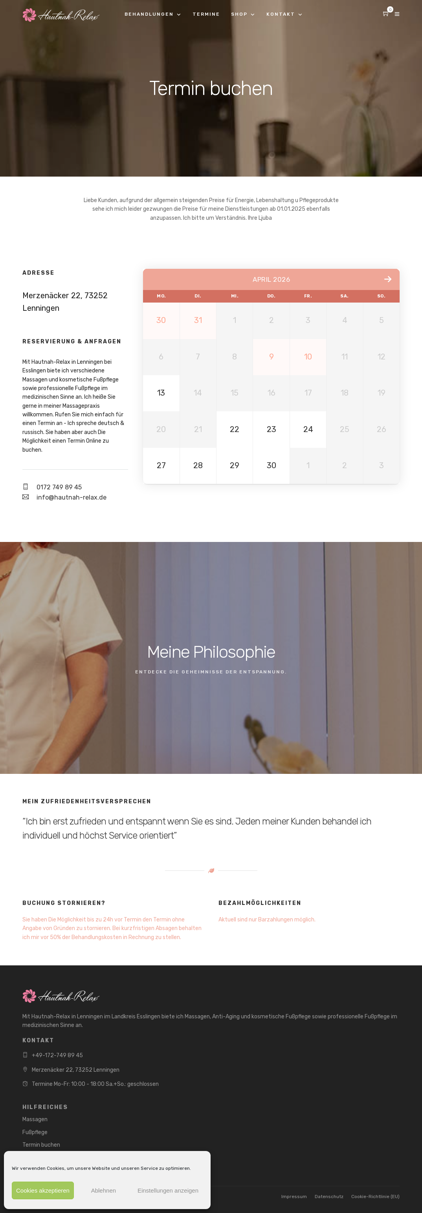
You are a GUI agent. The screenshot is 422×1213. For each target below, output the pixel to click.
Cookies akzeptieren (43, 1190)
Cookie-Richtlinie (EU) (375, 1196)
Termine (206, 14)
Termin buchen (41, 1145)
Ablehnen (103, 1190)
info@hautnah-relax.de (71, 497)
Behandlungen (149, 14)
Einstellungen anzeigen (168, 1190)
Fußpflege (35, 1132)
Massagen (35, 1119)
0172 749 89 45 (59, 487)
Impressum (294, 1196)
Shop (239, 14)
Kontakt (280, 14)
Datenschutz (329, 1196)
